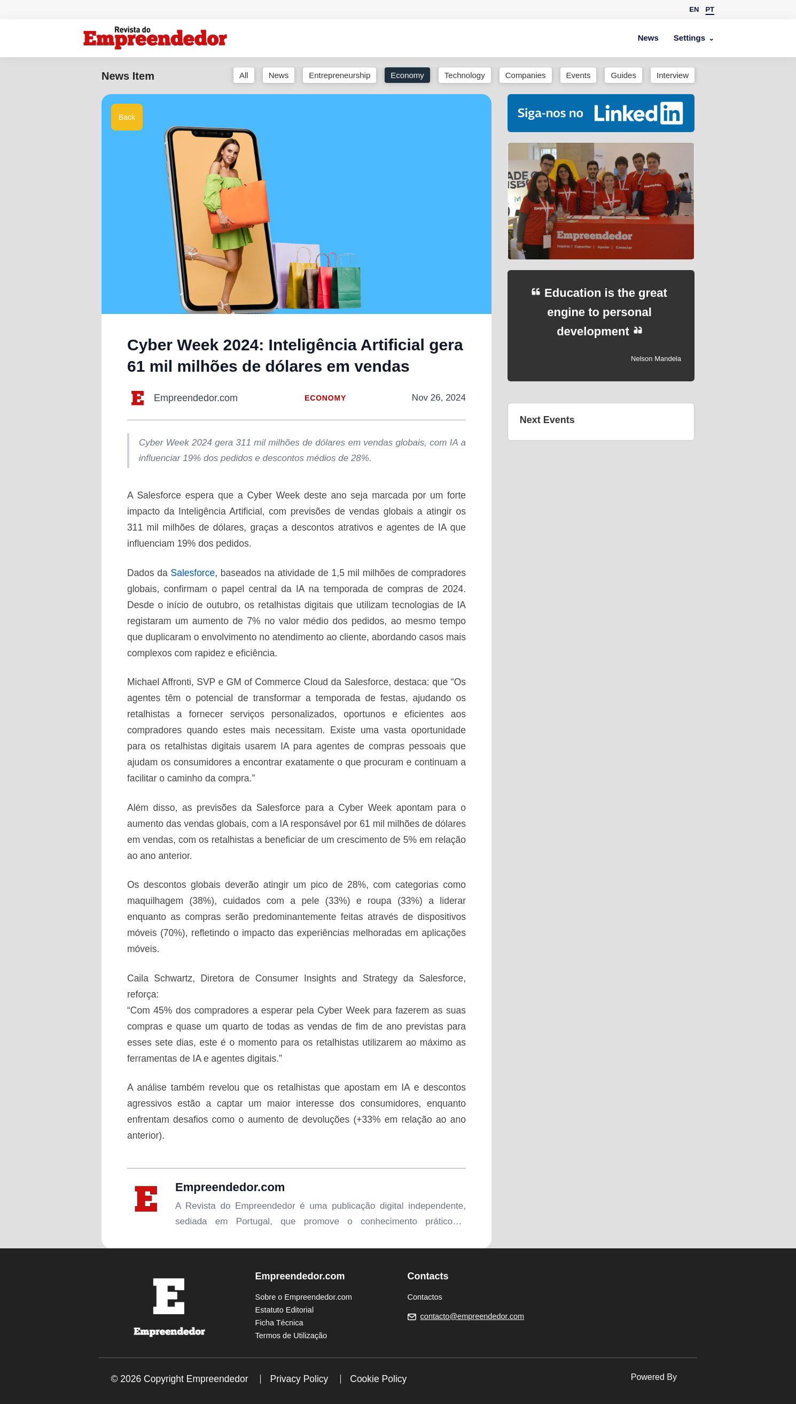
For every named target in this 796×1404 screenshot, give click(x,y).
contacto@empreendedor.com (472, 1316)
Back (127, 117)
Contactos (425, 1297)
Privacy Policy (299, 1379)
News (648, 37)
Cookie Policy (378, 1379)
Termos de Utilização (291, 1335)
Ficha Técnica (279, 1322)
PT (709, 9)
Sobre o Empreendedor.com (303, 1297)
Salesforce (193, 572)
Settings (689, 37)
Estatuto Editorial (284, 1310)
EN (694, 9)
